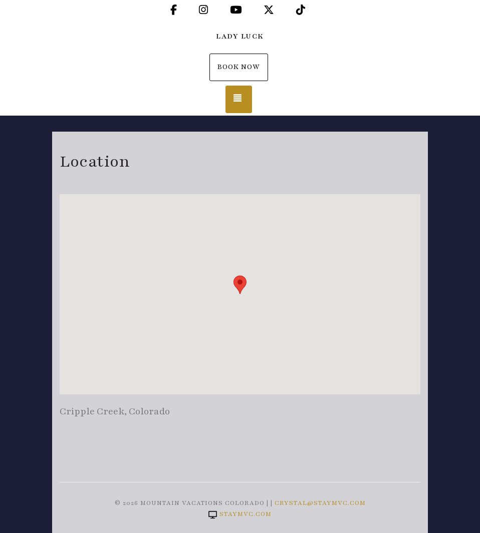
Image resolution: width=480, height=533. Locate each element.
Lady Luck (240, 36)
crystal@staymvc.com (320, 503)
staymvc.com (240, 514)
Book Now (238, 67)
